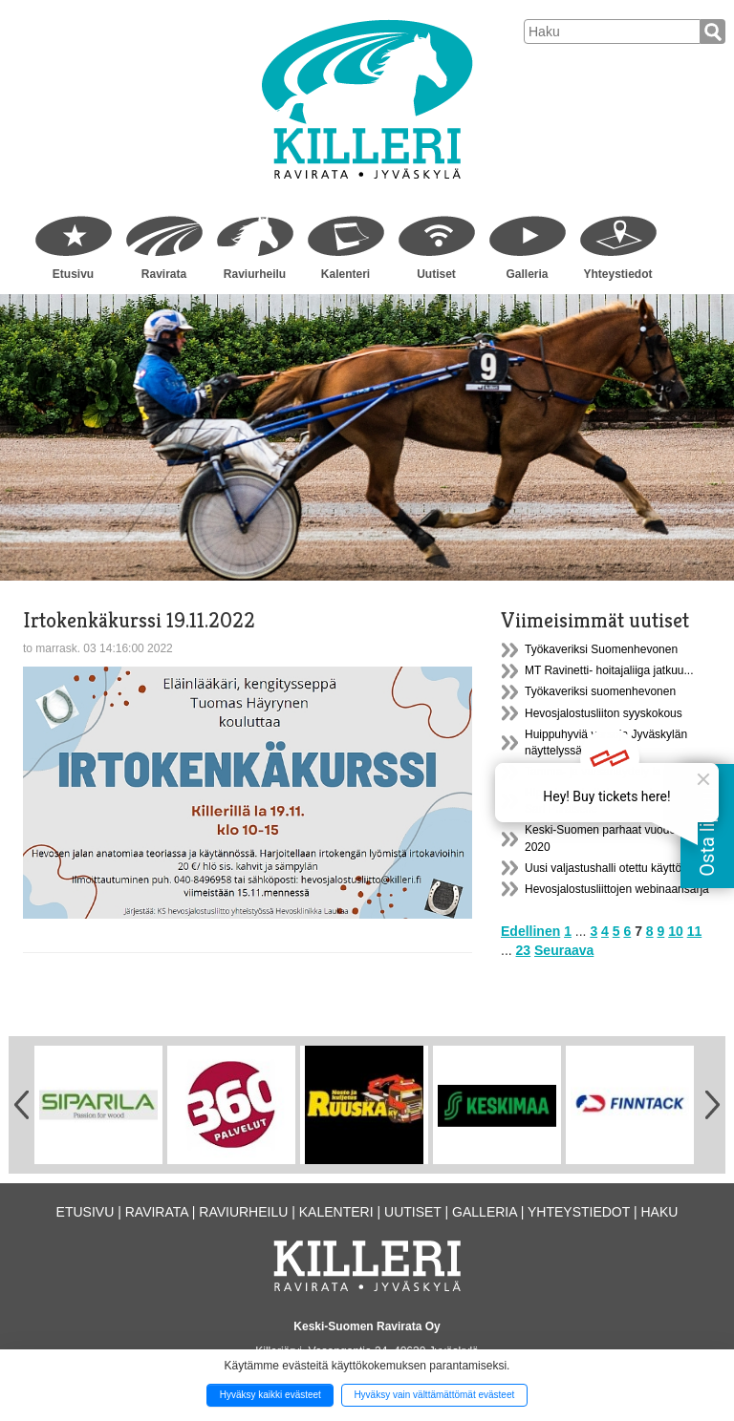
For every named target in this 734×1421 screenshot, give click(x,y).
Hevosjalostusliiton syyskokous (603, 713)
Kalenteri (345, 274)
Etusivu (73, 274)
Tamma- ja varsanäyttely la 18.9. (607, 771)
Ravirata (163, 274)
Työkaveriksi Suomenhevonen (601, 649)
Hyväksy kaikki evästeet (270, 1394)
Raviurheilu (255, 274)
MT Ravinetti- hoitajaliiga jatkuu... (609, 670)
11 (694, 931)
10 (675, 931)
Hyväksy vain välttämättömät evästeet (434, 1394)
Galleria (527, 274)
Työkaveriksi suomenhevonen (600, 691)
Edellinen (530, 931)
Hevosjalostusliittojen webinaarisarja (617, 889)
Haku (659, 1212)
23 (523, 950)
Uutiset (436, 274)
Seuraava (564, 950)
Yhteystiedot (617, 274)
